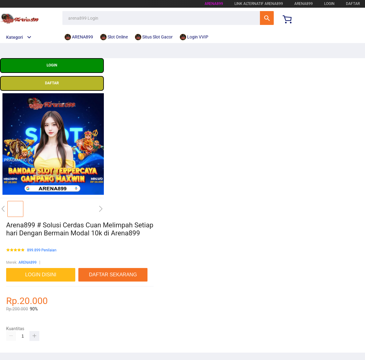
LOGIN (329, 4)
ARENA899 (27, 262)
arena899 (214, 4)
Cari (267, 18)
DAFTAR (353, 4)
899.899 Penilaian (42, 250)
